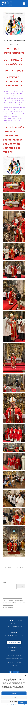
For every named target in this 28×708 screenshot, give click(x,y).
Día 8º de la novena (8, 605)
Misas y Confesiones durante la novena (13, 600)
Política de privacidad (14, 704)
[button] (26, 675)
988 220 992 (14, 650)
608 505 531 (14, 623)
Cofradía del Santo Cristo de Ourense (12, 598)
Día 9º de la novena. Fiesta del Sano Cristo (14, 602)
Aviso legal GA (23, 704)
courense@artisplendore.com (14, 626)
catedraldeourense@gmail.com (14, 658)
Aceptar (14, 693)
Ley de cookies (5, 704)
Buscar (4, 582)
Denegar (14, 697)
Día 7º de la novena (8, 607)
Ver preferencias (14, 701)
